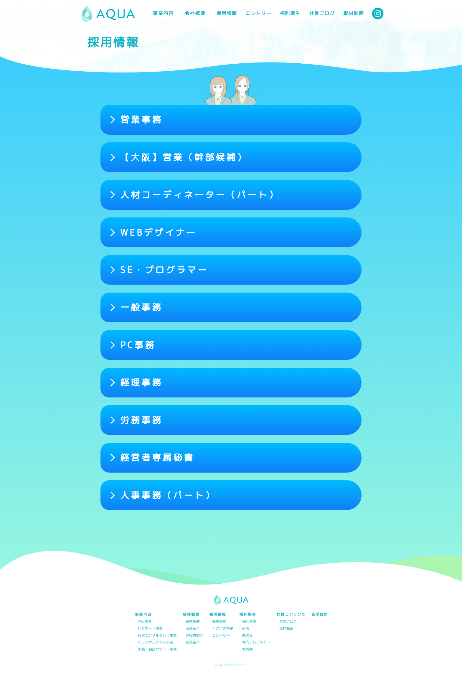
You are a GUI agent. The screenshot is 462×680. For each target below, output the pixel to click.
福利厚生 (249, 621)
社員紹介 (193, 642)
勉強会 (247, 636)
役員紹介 (193, 629)
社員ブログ (322, 13)
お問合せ (319, 614)
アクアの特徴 (222, 629)
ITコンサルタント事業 (155, 642)
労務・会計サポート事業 (157, 649)
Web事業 (145, 621)
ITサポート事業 (150, 629)
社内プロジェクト (256, 642)
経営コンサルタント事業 (157, 636)
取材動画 (353, 13)
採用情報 (219, 621)
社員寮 (247, 649)
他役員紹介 (194, 636)
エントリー (258, 13)
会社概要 (193, 621)
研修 (245, 629)
